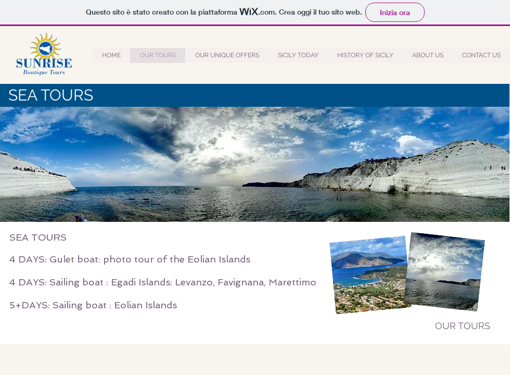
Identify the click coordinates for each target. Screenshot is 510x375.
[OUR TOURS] (463, 326)
